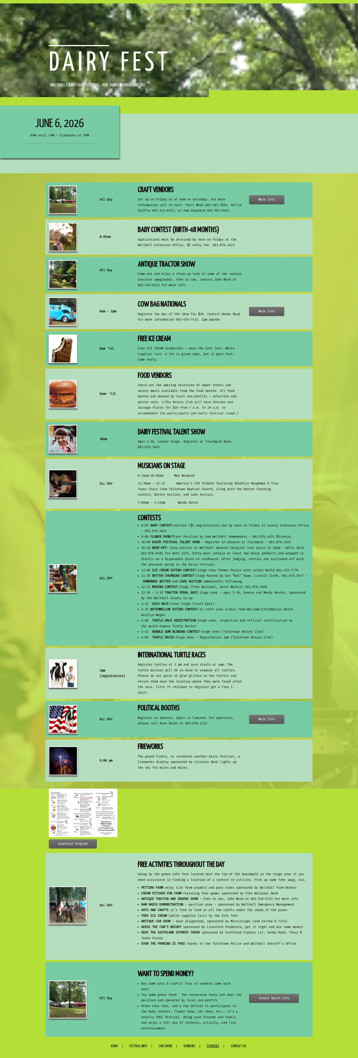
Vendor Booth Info (274, 998)
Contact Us (228, 9)
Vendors (207, 9)
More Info (266, 200)
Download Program (72, 844)
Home (143, 9)
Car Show (165, 1046)
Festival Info (184, 9)
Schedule (160, 9)
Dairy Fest (110, 63)
